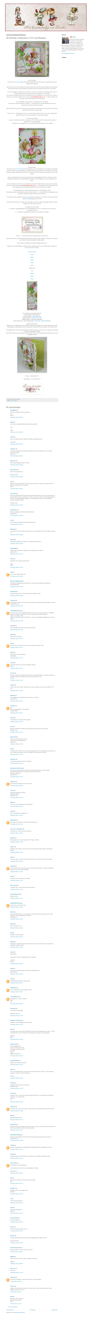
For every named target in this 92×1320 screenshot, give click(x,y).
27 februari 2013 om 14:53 (16, 1242)
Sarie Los (12, 1268)
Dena (32, 260)
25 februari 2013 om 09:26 (16, 505)
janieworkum (13, 510)
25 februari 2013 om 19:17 (16, 936)
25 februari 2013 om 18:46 (16, 907)
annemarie (13, 1008)
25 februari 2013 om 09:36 (16, 515)
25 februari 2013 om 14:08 (16, 763)
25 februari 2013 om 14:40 (16, 797)
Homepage (32, 1310)
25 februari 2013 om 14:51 (16, 806)
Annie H (12, 673)
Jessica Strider (14, 1218)
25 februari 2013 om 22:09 (16, 1039)
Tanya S (12, 685)
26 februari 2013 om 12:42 (16, 1158)
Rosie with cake (37, 316)
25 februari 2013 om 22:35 (16, 1088)
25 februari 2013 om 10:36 (16, 567)
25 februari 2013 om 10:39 (16, 576)
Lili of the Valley (19, 82)
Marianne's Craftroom (15, 1020)
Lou (32, 271)
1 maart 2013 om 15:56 (15, 1281)
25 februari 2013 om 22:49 (16, 1101)
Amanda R (13, 759)
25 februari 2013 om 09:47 (16, 524)
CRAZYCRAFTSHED (15, 1134)
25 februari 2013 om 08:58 (16, 465)
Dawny (32, 257)
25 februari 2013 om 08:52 (16, 456)
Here (25, 905)
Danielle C (12, 1188)
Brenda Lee (13, 1124)
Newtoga (12, 529)
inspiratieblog (29, 198)
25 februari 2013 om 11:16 (16, 638)
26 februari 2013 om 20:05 (16, 1173)
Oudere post (55, 1310)
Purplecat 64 (13, 1044)
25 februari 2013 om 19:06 (16, 919)
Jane (11, 857)
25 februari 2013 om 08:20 (16, 432)
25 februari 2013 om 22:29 (16, 1078)
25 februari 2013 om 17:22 (16, 880)
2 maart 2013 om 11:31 (15, 1303)
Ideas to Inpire (32, 252)
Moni (32, 276)
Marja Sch (12, 460)
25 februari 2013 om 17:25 (16, 889)
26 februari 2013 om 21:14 (16, 1194)
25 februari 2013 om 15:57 (16, 852)
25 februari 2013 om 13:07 (16, 713)
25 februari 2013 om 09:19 (16, 488)
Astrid (11, 437)
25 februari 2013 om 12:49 (16, 680)
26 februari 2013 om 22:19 (16, 1202)
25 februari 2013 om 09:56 (16, 534)
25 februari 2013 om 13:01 (16, 701)
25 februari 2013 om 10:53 (16, 595)
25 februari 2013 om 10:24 (16, 554)
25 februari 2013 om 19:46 (16, 963)
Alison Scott (13, 885)
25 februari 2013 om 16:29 (16, 871)
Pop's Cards (13, 1163)
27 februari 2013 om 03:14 (16, 1222)
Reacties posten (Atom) (19, 1312)
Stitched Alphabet (46, 321)
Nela (11, 1296)
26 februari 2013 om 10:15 (16, 1149)
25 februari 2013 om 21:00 (16, 1015)
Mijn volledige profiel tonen (68, 53)
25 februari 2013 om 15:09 (16, 842)
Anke (11, 1207)
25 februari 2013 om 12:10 (16, 658)
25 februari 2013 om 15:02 (16, 815)
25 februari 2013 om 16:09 (16, 861)
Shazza (12, 924)
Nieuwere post (10, 1310)
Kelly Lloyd (13, 737)
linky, (20, 184)
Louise (12, 662)
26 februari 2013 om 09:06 (16, 1140)
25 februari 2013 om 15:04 (16, 824)
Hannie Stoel (13, 469)
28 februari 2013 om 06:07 (16, 1251)
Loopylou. (12, 449)
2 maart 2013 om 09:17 (15, 1291)
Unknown (12, 600)
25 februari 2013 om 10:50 (16, 586)
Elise (32, 262)
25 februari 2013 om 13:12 (16, 721)
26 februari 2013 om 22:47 (16, 1213)
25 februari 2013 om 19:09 (16, 928)
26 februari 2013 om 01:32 (16, 1119)
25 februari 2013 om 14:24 (16, 776)
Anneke (12, 1154)
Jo (11, 1198)
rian (11, 520)
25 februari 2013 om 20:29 (16, 1003)
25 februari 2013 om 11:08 (16, 620)
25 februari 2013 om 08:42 (16, 444)
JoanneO (12, 866)
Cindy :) (12, 1286)
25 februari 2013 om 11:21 (16, 647)
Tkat (11, 572)
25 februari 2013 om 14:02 (16, 754)
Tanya (11, 1069)
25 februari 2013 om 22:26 (16, 1064)
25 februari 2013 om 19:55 (16, 974)
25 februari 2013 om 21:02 (16, 1024)
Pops (32, 279)
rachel (11, 811)
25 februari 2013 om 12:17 (16, 668)
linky (20, 95)
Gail (11, 643)
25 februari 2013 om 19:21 (16, 947)
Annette (12, 1093)
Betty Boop (13, 820)
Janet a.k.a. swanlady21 (16, 829)
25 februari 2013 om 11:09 (16, 629)
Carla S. (12, 846)
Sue (11, 481)
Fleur (32, 265)
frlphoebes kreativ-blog (16, 768)
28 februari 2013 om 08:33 (16, 1263)
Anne (32, 254)
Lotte (11, 979)
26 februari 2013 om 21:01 (16, 1183)
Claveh (12, 1227)
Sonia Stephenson (15, 894)
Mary (11, 1115)
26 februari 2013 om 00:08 (16, 1110)
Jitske (11, 968)
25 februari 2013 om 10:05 (16, 543)
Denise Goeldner (14, 1060)
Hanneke (12, 838)
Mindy (32, 273)
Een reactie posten (12, 1306)
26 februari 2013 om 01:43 (16, 1130)
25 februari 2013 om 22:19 (16, 1055)
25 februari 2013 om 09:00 (16, 476)
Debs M (12, 539)
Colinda (12, 1145)
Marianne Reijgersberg (16, 581)
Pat (11, 748)
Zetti (11, 932)
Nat (11, 1178)
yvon (11, 726)
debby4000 (13, 410)
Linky (52, 208)
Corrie (11, 790)
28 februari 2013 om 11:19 (16, 1272)
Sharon (12, 912)
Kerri (11, 876)
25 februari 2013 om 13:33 (16, 744)
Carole (12, 717)
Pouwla (12, 1083)
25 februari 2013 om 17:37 (16, 898)
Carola (12, 952)
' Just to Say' (37, 321)
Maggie (12, 1256)
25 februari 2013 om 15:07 (16, 833)
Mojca (11, 802)
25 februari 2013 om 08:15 (16, 417)
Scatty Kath (13, 987)
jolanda (12, 634)
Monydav (12, 695)
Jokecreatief (13, 548)
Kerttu (11, 558)
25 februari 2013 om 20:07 (16, 983)
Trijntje (12, 941)
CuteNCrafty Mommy (15, 610)
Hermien (12, 1235)
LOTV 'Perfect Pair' (37, 318)
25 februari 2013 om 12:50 (16, 690)
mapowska (13, 591)
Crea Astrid (13, 493)
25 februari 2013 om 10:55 (16, 606)
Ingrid (11, 422)
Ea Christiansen (14, 996)
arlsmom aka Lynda (15, 1247)
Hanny (12, 652)
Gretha (74, 37)
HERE (21, 615)
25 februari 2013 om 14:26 (16, 785)
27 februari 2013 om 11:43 (16, 1231)
